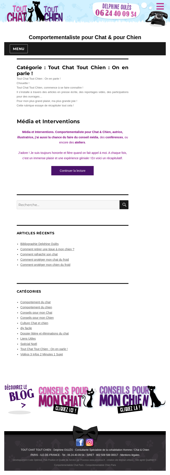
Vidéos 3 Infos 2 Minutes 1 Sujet (41, 354)
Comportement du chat (35, 302)
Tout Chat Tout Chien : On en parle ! (44, 349)
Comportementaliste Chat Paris (69, 465)
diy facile (26, 328)
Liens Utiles (28, 338)
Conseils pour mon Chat (36, 312)
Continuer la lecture (77, 170)
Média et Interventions (48, 121)
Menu (19, 49)
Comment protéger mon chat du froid (44, 259)
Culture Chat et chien (34, 323)
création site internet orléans (120, 460)
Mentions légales (129, 455)
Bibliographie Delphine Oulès (39, 244)
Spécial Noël (28, 344)
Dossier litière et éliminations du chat (44, 333)
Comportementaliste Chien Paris (100, 465)
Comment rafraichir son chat (39, 254)
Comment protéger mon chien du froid (45, 264)
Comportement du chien (36, 307)
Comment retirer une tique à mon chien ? (47, 249)
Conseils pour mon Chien (37, 317)
